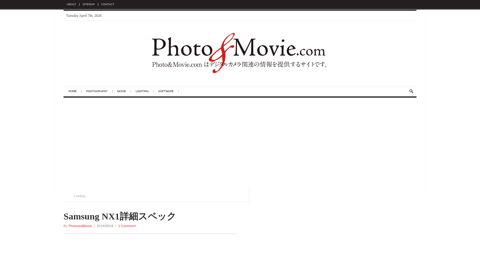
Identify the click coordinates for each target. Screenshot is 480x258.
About (71, 4)
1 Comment (127, 226)
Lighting (142, 91)
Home (72, 91)
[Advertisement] (240, 143)
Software (166, 91)
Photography (97, 91)
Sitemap (89, 4)
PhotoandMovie (80, 226)
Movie (121, 91)
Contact (107, 4)
